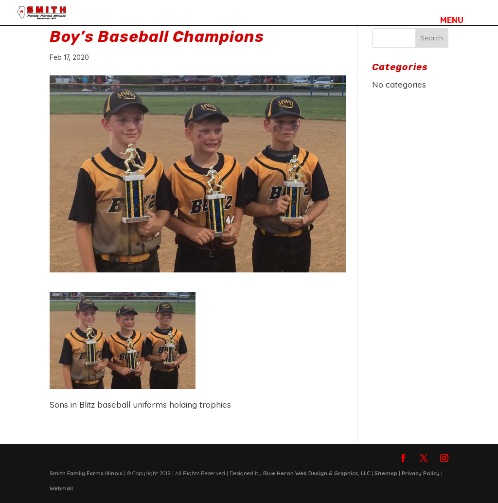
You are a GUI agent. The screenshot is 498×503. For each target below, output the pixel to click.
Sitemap (385, 473)
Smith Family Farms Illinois (86, 473)
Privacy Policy (421, 473)
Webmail (61, 488)
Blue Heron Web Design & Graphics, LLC (316, 473)
